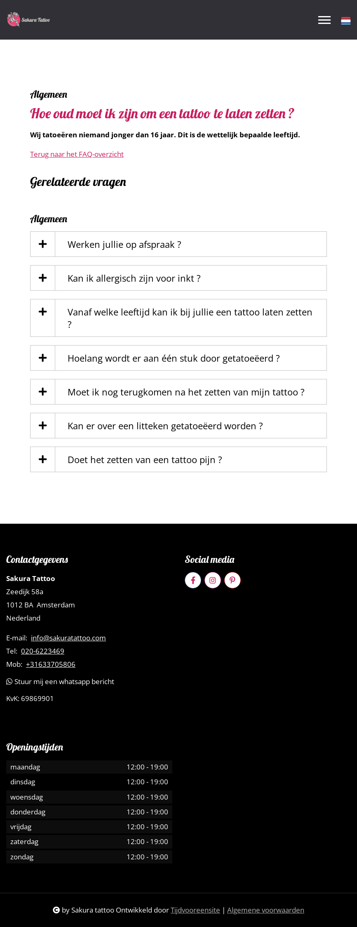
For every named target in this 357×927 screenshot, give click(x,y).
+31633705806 (50, 664)
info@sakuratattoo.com (68, 638)
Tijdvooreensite (195, 910)
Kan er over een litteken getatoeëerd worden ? (165, 425)
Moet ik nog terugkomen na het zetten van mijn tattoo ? (186, 392)
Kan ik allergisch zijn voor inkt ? (134, 278)
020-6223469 (42, 651)
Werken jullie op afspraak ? (124, 244)
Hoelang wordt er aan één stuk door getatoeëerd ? (174, 358)
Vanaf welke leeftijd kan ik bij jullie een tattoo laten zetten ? (190, 318)
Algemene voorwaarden (265, 910)
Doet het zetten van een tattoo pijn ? (145, 459)
